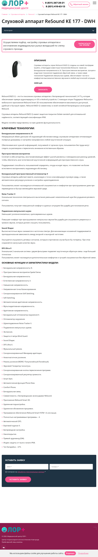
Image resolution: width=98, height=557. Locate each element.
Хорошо (70, 553)
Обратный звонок (79, 4)
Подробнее (83, 553)
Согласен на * (25, 472)
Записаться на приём (84, 44)
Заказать (43, 89)
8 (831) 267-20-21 (55, 2)
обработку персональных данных (31, 472)
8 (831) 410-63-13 (55, 6)
